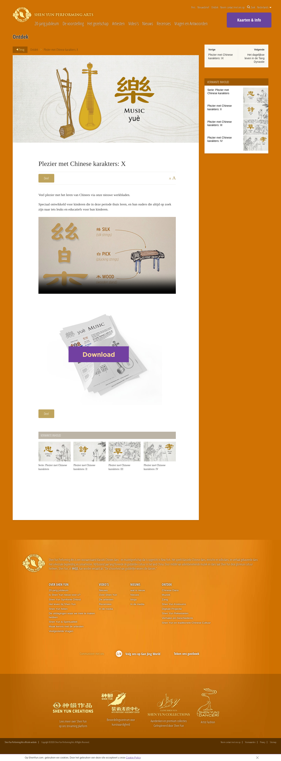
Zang (165, 603)
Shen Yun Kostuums (174, 607)
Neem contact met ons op (232, 7)
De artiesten (106, 603)
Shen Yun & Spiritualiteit (63, 625)
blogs (133, 603)
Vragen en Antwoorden (191, 23)
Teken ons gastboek (186, 657)
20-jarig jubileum (47, 23)
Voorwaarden (250, 746)
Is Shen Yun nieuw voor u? (64, 598)
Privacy (262, 746)
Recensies (164, 23)
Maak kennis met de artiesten (66, 630)
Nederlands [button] (264, 7)
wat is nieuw (137, 594)
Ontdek (214, 7)
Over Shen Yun (58, 588)
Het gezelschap (97, 23)
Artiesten (118, 23)
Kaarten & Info (249, 20)
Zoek (251, 7)
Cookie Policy (133, 757)
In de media (106, 612)
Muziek (166, 598)
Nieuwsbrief (203, 7)
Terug (19, 49)
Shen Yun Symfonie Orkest (65, 603)
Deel (46, 178)
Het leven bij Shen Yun (62, 607)
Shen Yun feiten (58, 612)
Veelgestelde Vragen (61, 634)
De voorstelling (73, 23)
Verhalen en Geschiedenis (177, 621)
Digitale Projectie (172, 612)
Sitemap (273, 746)
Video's (133, 23)
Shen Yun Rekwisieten (175, 617)
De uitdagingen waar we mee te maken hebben (72, 619)
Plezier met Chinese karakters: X (61, 49)
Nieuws (147, 23)
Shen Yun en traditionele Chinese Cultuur (186, 626)
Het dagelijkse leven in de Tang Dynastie (254, 58)
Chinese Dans (170, 594)
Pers (193, 7)
